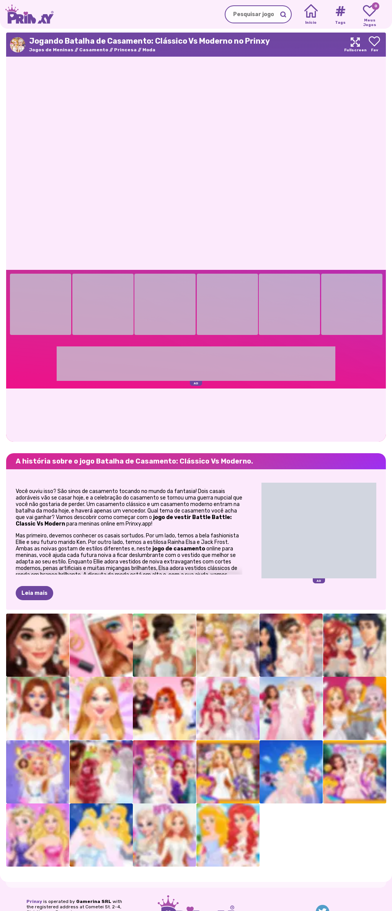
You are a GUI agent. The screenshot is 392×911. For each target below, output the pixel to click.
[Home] (311, 14)
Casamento (93, 49)
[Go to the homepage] (27, 14)
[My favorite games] (369, 14)
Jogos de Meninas (51, 49)
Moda (148, 49)
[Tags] (340, 14)
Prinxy (34, 901)
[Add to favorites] (374, 44)
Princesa (125, 49)
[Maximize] (355, 44)
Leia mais (34, 593)
